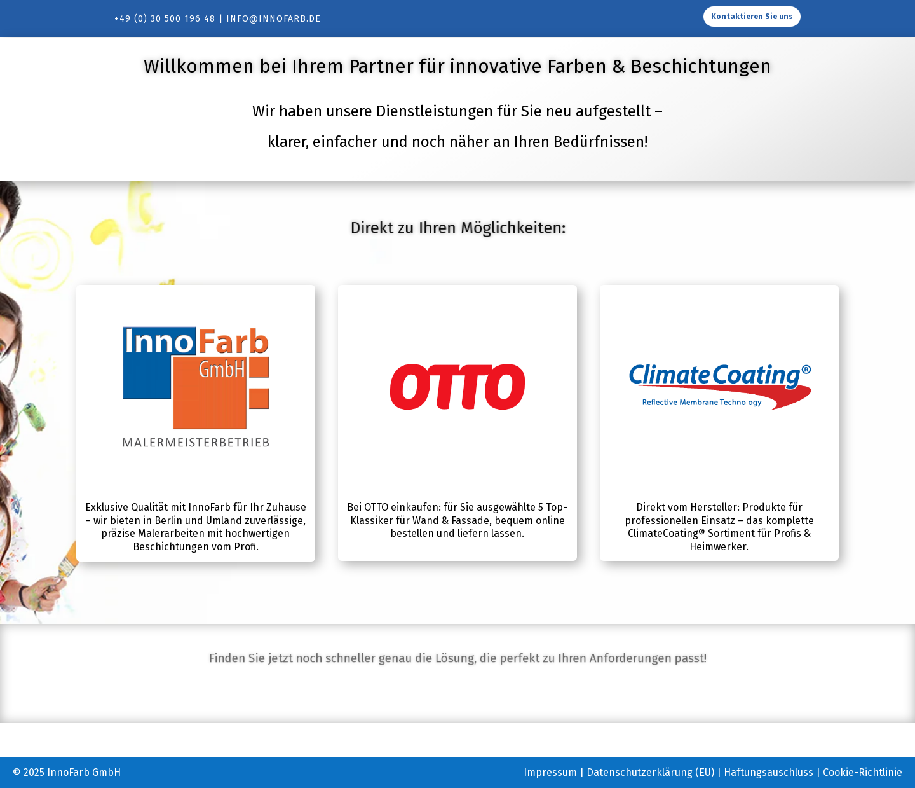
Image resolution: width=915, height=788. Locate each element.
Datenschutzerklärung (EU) (650, 772)
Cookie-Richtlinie (862, 772)
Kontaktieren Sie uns (752, 16)
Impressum (550, 772)
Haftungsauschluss (768, 772)
